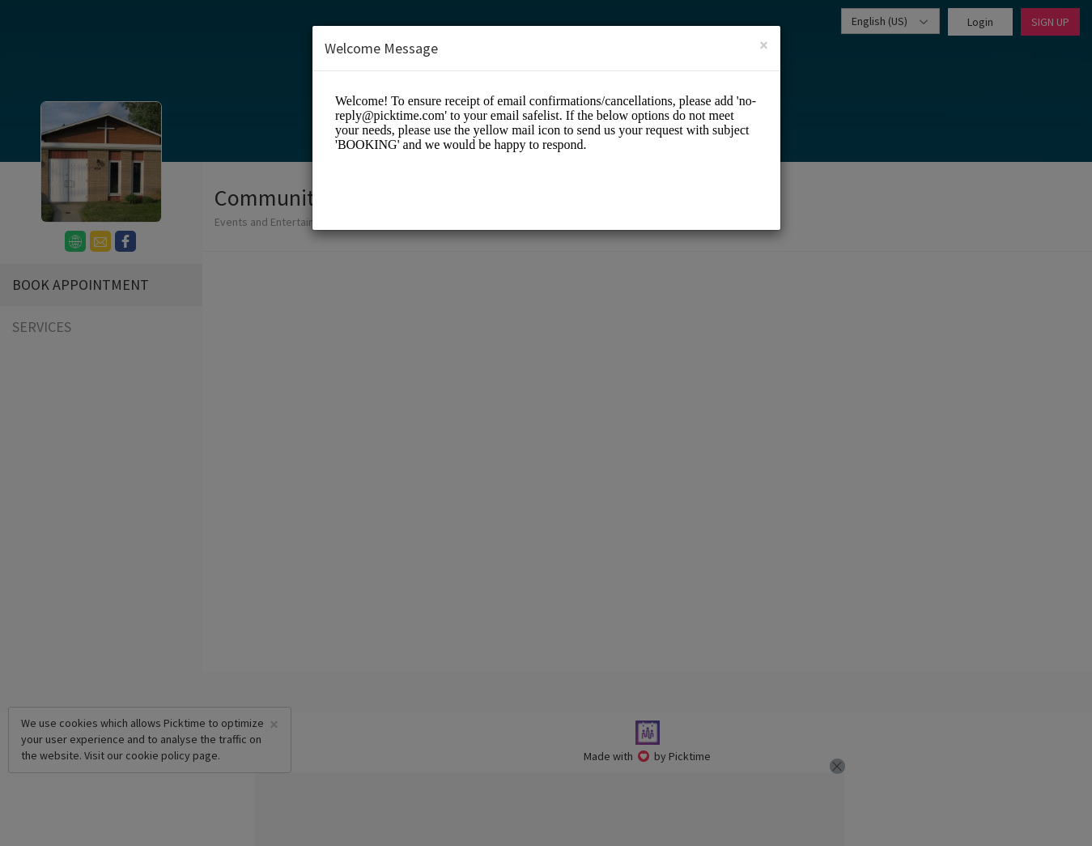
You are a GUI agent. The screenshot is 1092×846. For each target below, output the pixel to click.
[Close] (763, 44)
